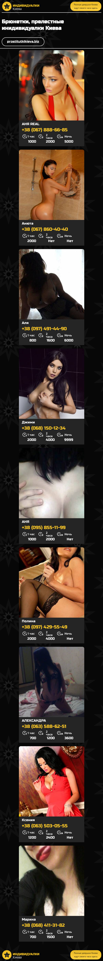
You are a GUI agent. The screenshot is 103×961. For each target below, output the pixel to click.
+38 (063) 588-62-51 (44, 726)
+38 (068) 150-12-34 (44, 428)
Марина (29, 919)
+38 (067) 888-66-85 (45, 130)
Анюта (27, 223)
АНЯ (25, 522)
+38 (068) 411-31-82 (43, 925)
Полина (28, 621)
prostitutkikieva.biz (23, 41)
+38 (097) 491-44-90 (44, 328)
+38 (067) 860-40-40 (45, 229)
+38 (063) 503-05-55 (45, 826)
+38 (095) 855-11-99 (44, 527)
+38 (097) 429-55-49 (44, 627)
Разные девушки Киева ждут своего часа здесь (86, 6)
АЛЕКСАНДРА (34, 720)
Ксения (28, 820)
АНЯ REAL (30, 124)
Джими (28, 422)
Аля (25, 323)
